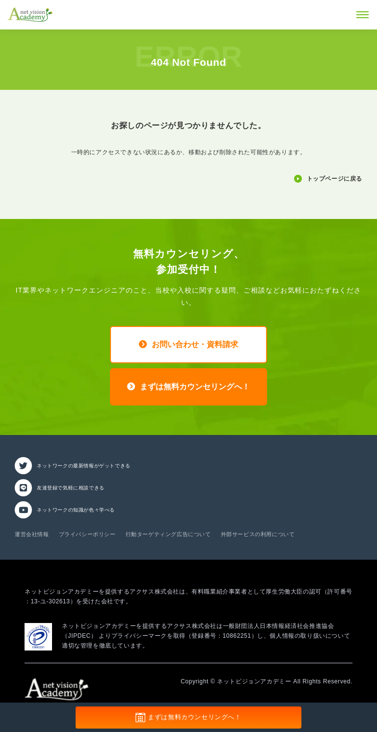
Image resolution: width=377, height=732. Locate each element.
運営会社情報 (32, 534)
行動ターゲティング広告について (168, 534)
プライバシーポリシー (87, 534)
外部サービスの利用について (258, 534)
